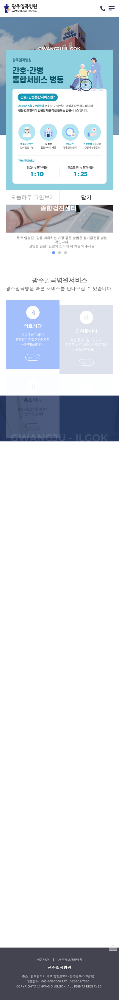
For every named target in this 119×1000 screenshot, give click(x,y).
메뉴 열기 (112, 8)
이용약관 (43, 959)
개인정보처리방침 (70, 959)
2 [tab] (59, 253)
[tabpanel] (59, 213)
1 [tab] (53, 253)
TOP (113, 947)
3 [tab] (65, 253)
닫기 (86, 197)
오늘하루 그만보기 (33, 197)
